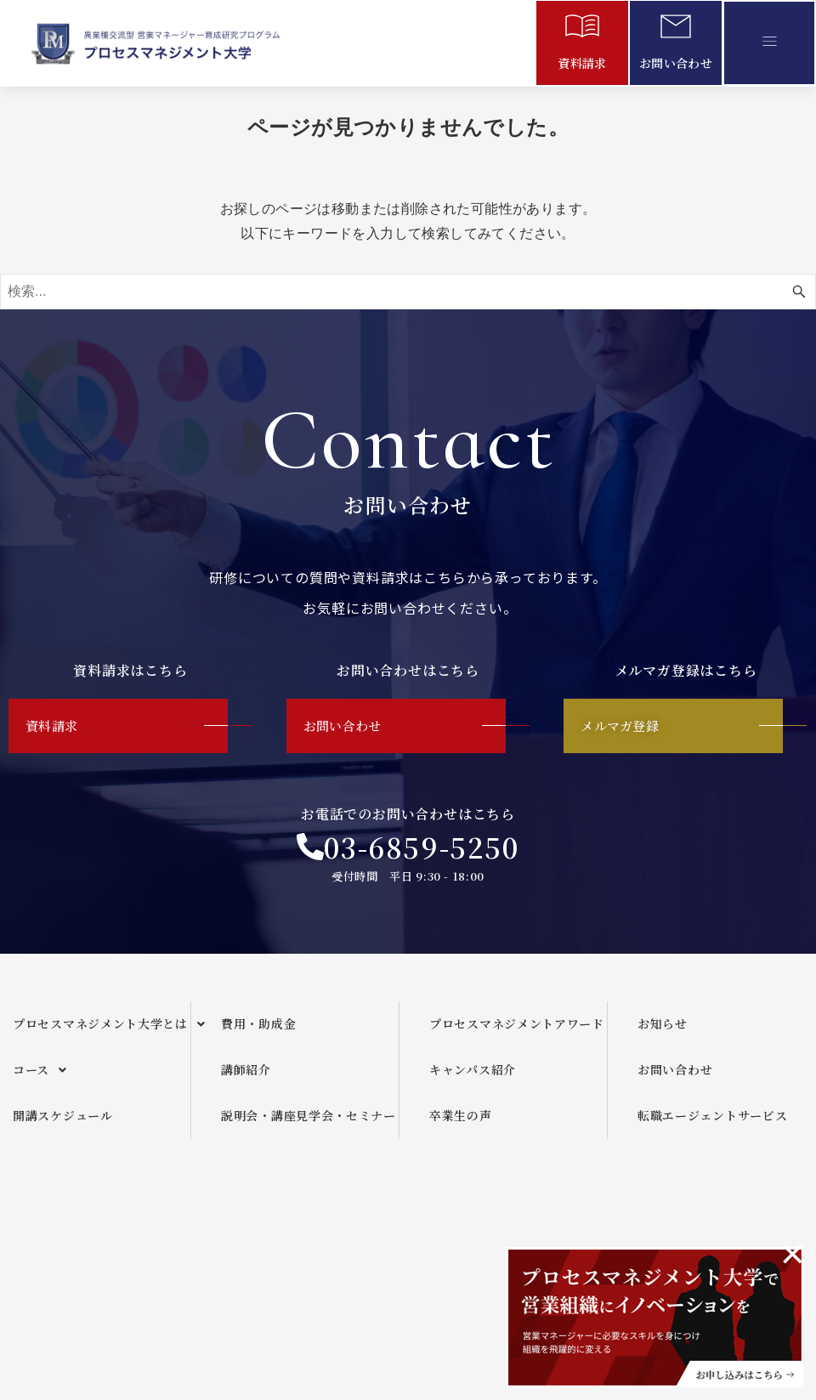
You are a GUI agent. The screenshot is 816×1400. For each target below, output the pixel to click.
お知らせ (663, 1029)
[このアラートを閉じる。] (793, 1254)
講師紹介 (246, 1075)
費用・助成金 (258, 1029)
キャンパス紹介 (472, 1075)
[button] (769, 42)
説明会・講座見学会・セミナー (308, 1121)
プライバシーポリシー (727, 1232)
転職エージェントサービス (712, 1121)
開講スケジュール (63, 1121)
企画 (342, 1232)
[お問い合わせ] (675, 29)
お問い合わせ (675, 62)
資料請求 (582, 62)
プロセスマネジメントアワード (516, 1029)
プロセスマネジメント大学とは (101, 1030)
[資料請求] (582, 29)
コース (44, 1076)
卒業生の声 (460, 1121)
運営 (416, 1232)
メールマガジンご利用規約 (548, 1232)
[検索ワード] (408, 291)
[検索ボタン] (799, 291)
